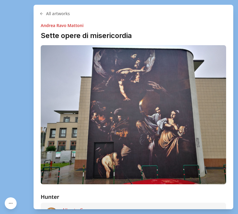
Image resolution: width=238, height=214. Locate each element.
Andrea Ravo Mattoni (62, 25)
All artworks (55, 13)
